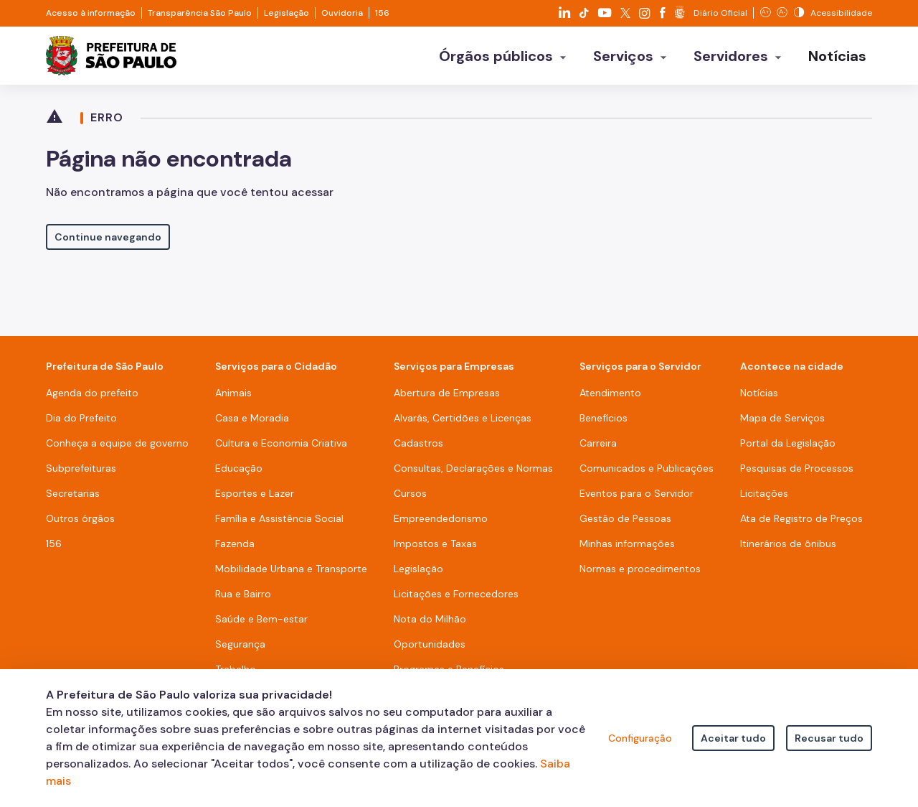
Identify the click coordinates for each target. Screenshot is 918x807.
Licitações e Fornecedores (456, 598)
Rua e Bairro (243, 598)
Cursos (410, 498)
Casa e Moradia (252, 422)
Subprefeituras (81, 473)
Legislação (286, 13)
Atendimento (610, 397)
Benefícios (603, 422)
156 (382, 13)
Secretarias (73, 498)
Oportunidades (429, 649)
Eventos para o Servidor (636, 498)
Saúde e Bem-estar (261, 623)
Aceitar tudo (733, 738)
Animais (233, 397)
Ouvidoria (342, 13)
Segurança (240, 649)
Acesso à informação (91, 13)
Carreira (598, 448)
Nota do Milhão (430, 623)
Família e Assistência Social (279, 523)
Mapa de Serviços (782, 422)
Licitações (764, 498)
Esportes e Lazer (254, 498)
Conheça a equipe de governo (117, 448)
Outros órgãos (80, 523)
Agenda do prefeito (92, 397)
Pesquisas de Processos (796, 473)
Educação (238, 473)
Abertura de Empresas (447, 397)
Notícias (759, 397)
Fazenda (235, 548)
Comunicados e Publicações (646, 473)
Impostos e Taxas (435, 548)
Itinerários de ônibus (788, 548)
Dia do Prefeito (81, 422)
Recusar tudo (829, 738)
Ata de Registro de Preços (801, 523)
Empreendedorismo (441, 523)
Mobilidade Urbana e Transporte (291, 573)
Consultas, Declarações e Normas (473, 473)
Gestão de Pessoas (625, 523)
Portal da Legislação (788, 448)
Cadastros (418, 448)
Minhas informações (627, 548)
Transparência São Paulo (200, 13)
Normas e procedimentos (640, 573)
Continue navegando (108, 241)
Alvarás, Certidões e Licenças (462, 422)
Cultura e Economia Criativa (281, 448)
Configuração (640, 738)
